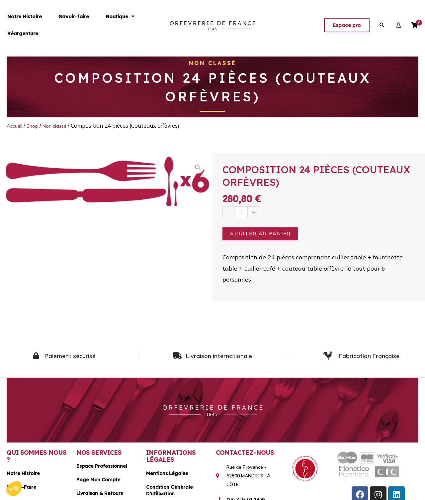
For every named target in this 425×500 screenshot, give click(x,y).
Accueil (16, 125)
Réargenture (126, 25)
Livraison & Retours (99, 496)
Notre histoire (23, 476)
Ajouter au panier (265, 234)
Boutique (91, 25)
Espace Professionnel (101, 468)
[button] (91, 25)
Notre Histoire (19, 25)
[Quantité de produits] (243, 212)
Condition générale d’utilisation (169, 492)
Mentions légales (167, 476)
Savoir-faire (57, 25)
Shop (35, 125)
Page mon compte (98, 482)
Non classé (212, 63)
